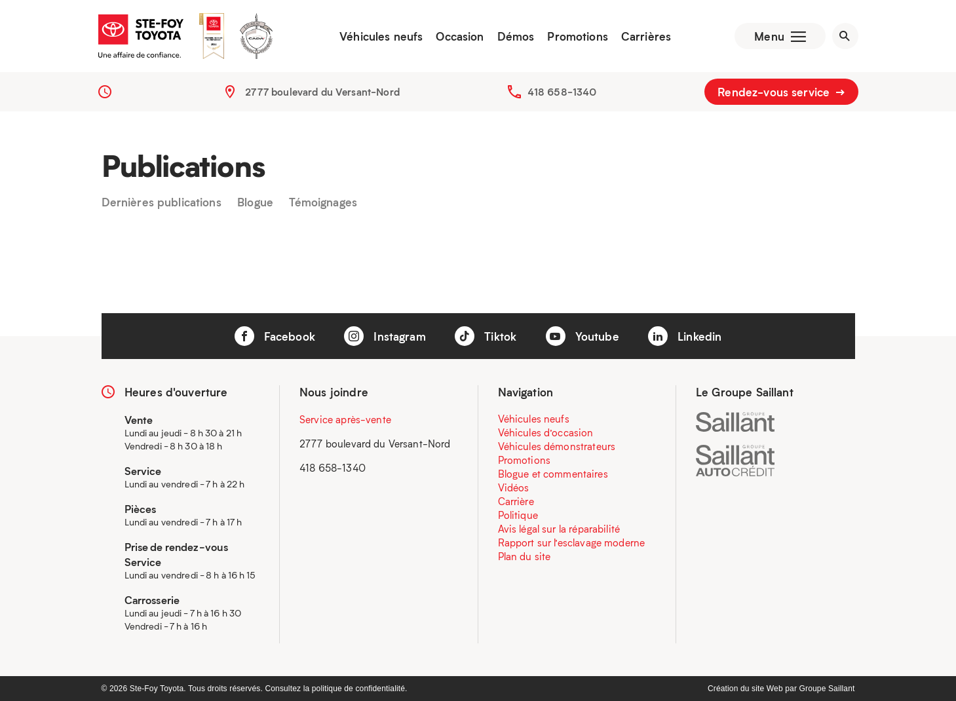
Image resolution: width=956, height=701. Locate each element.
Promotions (577, 36)
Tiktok (485, 336)
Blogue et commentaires (553, 473)
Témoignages (323, 202)
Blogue (255, 202)
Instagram (385, 336)
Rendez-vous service (781, 92)
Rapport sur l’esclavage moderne (571, 542)
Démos (516, 36)
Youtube (582, 336)
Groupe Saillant (827, 688)
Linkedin (684, 336)
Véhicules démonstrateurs (557, 446)
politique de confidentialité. (360, 688)
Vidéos (513, 487)
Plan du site (524, 556)
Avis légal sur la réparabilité (559, 528)
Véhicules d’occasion (546, 432)
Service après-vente (345, 419)
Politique (518, 514)
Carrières (646, 36)
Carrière (516, 501)
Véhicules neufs (381, 36)
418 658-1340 (562, 91)
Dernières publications (161, 202)
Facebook (275, 336)
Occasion (460, 36)
